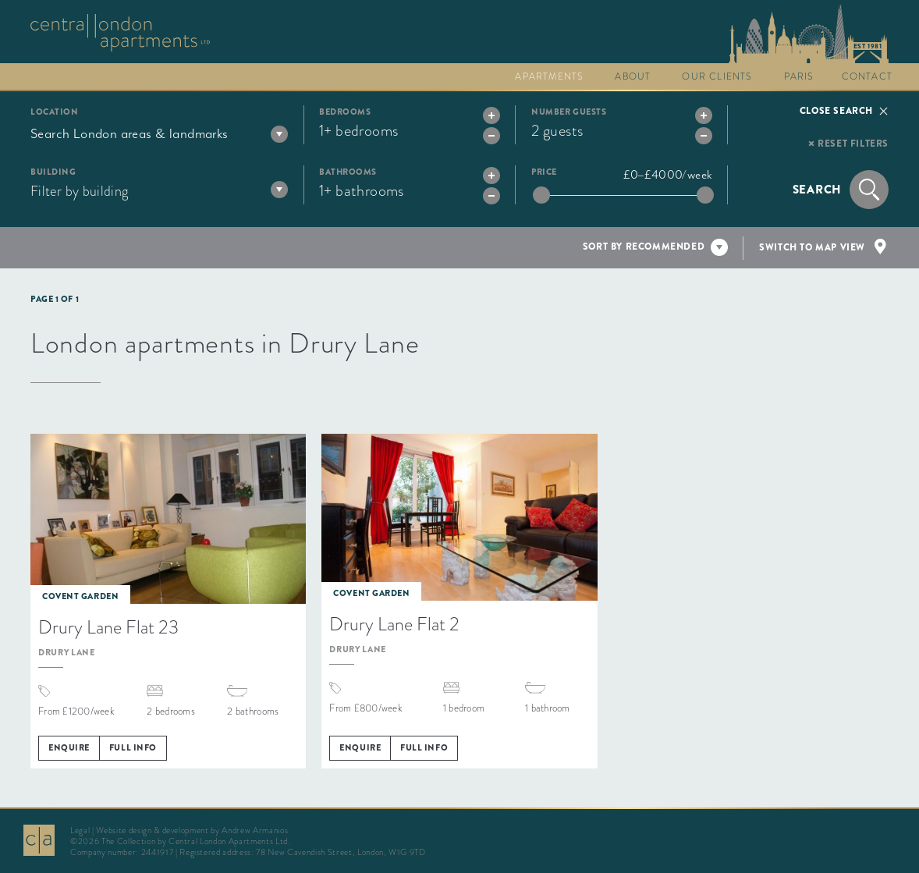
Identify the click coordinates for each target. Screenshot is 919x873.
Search (818, 189)
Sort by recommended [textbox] (643, 247)
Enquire (69, 747)
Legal (80, 830)
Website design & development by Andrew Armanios (192, 830)
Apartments (549, 76)
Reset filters (853, 144)
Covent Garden (80, 596)
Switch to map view (812, 247)
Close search (836, 111)
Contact (867, 76)
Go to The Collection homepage (120, 32)
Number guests (568, 112)
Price (544, 172)
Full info (133, 747)
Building (53, 172)
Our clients (717, 76)
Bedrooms (345, 112)
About (633, 76)
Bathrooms (348, 172)
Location (54, 112)
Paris (799, 76)
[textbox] (159, 133)
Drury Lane (66, 652)
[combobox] (159, 133)
